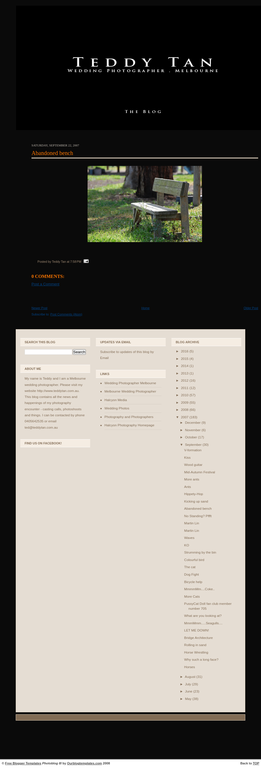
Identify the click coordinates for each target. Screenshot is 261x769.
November (193, 430)
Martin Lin (191, 523)
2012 (185, 380)
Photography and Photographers (128, 417)
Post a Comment (45, 284)
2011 (185, 388)
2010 (185, 395)
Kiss (187, 458)
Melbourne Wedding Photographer (130, 391)
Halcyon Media (115, 400)
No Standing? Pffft (198, 516)
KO (186, 545)
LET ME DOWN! (196, 630)
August (190, 677)
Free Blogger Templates (23, 763)
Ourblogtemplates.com (84, 763)
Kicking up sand (196, 501)
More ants (191, 479)
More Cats (192, 597)
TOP (256, 763)
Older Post (251, 308)
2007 (185, 417)
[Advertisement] (130, 740)
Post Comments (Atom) (66, 314)
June (189, 691)
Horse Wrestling (196, 652)
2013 (185, 373)
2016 (185, 351)
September (193, 445)
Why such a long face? (201, 660)
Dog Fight (191, 574)
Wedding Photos (116, 408)
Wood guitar (193, 465)
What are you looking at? (203, 616)
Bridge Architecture (198, 638)
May (188, 699)
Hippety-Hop (193, 494)
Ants (187, 487)
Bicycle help (193, 582)
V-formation (192, 450)
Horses (189, 667)
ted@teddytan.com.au (41, 427)
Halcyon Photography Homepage (129, 425)
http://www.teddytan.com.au (57, 391)
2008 (185, 410)
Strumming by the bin (200, 552)
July (188, 684)
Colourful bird (194, 560)
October (191, 437)
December (193, 423)
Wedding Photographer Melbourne (130, 383)
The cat (189, 567)
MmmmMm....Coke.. (199, 589)
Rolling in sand (195, 645)
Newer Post (39, 308)
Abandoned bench (52, 153)
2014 (185, 366)
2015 (185, 359)
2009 (185, 403)
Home (145, 308)
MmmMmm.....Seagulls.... (203, 623)
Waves (189, 538)
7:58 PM (75, 261)
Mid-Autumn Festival (199, 472)
